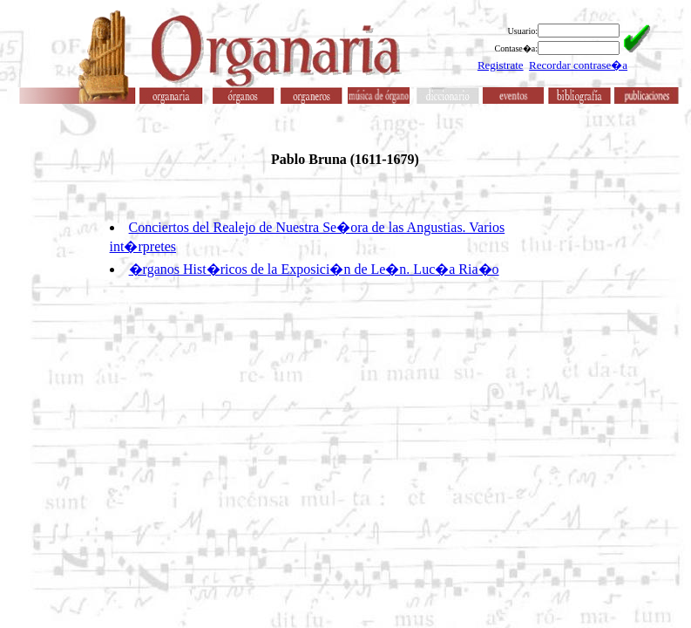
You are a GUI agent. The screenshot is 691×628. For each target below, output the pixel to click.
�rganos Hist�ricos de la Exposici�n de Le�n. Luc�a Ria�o (314, 269)
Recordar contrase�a (578, 65)
